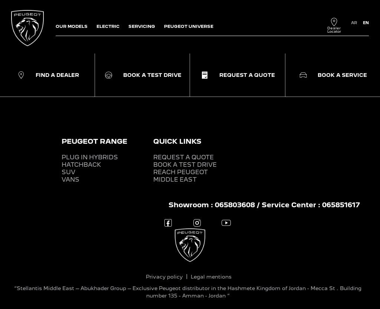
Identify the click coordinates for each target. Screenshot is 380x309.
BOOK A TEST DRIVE (185, 164)
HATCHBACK (81, 164)
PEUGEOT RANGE (94, 141)
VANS (70, 179)
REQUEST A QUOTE (183, 157)
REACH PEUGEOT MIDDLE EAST (180, 176)
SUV (68, 172)
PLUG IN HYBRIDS (90, 157)
